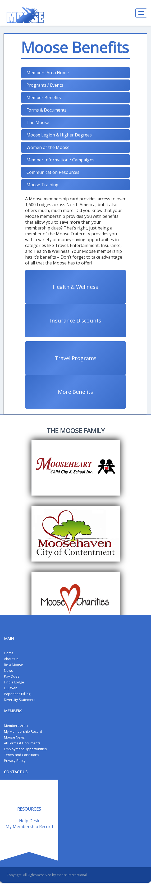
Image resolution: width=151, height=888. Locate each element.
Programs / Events (44, 85)
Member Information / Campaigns (60, 160)
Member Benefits (43, 97)
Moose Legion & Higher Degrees (59, 135)
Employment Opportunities (25, 748)
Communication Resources (52, 172)
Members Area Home (47, 73)
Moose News (14, 737)
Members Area (16, 725)
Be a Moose (13, 664)
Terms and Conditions (21, 754)
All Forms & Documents (22, 743)
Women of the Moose (48, 147)
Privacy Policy (15, 760)
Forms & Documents (46, 110)
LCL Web (10, 688)
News (8, 670)
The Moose (37, 122)
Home (8, 653)
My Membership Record (23, 731)
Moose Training (42, 185)
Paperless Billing (17, 693)
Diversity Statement (19, 699)
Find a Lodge (14, 682)
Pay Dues (11, 676)
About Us (11, 658)
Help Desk (29, 821)
